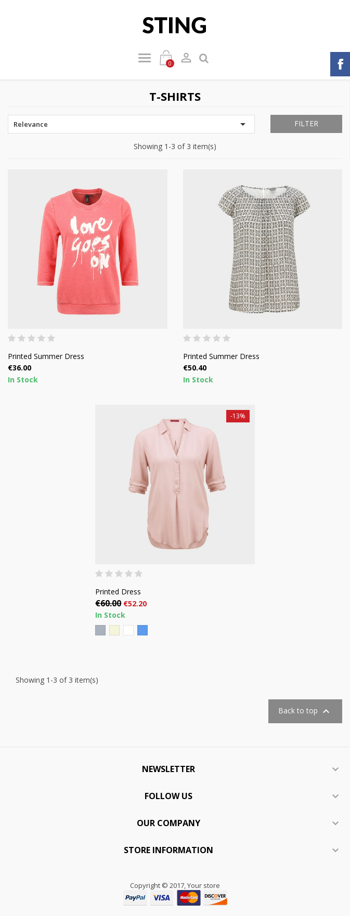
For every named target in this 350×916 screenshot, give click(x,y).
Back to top (305, 711)
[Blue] (142, 630)
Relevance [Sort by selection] (131, 124)
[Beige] (114, 630)
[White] (128, 630)
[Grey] (100, 630)
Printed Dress (118, 591)
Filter (306, 123)
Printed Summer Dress (46, 356)
